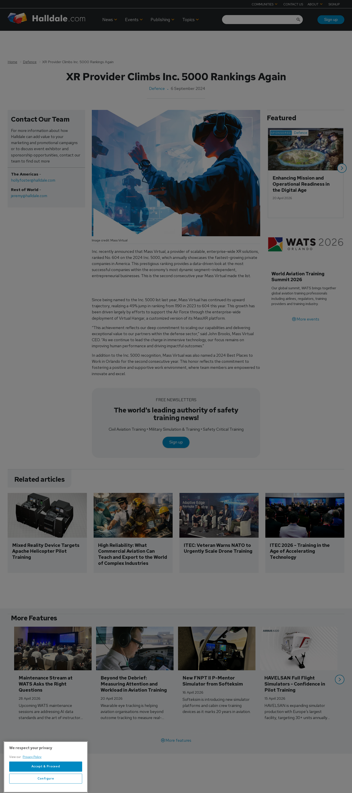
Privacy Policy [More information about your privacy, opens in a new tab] (32, 769)
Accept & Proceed (45, 778)
